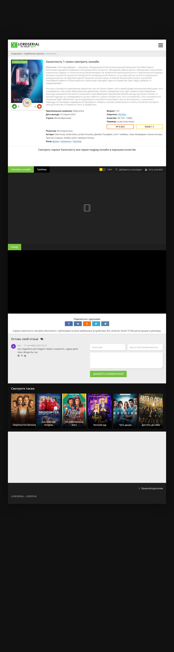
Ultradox (122, 114)
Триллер (77, 141)
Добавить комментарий (108, 373)
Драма (56, 141)
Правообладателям (152, 488)
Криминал (66, 141)
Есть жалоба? (154, 169)
